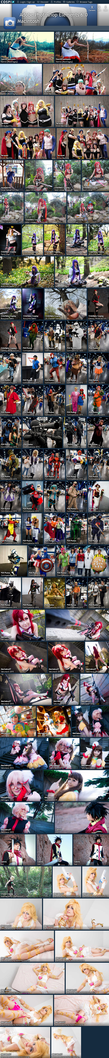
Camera (92, 8)
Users (105, 8)
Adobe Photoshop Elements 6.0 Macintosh (53, 17)
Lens (99, 8)
